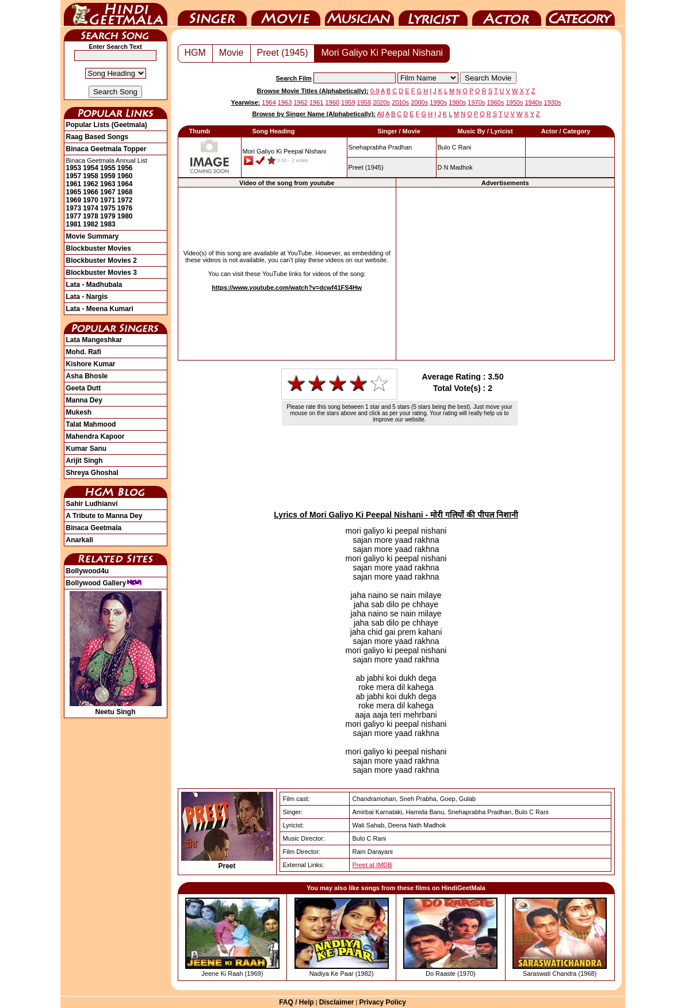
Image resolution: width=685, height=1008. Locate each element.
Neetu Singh (116, 708)
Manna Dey (84, 400)
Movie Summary (92, 236)
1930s (552, 102)
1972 (125, 200)
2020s (381, 102)
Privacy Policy (382, 1002)
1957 (74, 176)
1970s (476, 102)
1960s (495, 102)
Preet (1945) (282, 53)
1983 (108, 224)
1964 (125, 184)
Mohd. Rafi (83, 352)
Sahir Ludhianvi (92, 504)
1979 (108, 216)
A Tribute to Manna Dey (104, 516)
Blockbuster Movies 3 (101, 273)
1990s (438, 102)
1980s (457, 102)
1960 (125, 176)
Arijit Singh (84, 461)
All (380, 113)
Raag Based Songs (97, 137)
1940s (533, 102)
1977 (74, 216)
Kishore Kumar (91, 364)
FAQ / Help (296, 1002)
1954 (90, 168)
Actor (506, 13)
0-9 (375, 90)
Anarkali (79, 540)
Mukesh (79, 412)
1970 (90, 200)
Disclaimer (336, 1002)
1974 (90, 208)
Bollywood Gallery (104, 583)
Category (580, 13)
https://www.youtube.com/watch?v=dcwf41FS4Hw (287, 287)
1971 (108, 200)
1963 (108, 184)
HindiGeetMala (115, 13)
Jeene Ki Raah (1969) (232, 973)
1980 (125, 216)
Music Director (359, 13)
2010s (400, 102)
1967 (108, 192)
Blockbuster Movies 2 (101, 260)
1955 (108, 168)
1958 (90, 176)
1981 (74, 224)
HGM (195, 53)
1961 (74, 184)
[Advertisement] (505, 273)
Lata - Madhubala (94, 285)
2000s (419, 102)
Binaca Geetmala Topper (106, 149)
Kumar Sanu (86, 448)
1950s (514, 102)
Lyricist (433, 13)
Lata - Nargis (87, 297)
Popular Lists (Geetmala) (106, 125)
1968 (125, 192)
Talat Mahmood (91, 424)
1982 (90, 224)
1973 (74, 208)
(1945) (366, 167)
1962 (90, 184)
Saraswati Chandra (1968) (559, 973)
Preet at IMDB (372, 864)
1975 (108, 208)
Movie (285, 13)
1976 (125, 208)
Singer (212, 13)
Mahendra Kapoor (95, 436)
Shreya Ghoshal (92, 473)
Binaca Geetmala (94, 528)
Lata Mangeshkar (94, 340)
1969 (74, 200)
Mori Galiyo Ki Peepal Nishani (382, 53)
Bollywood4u (87, 571)
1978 (90, 216)
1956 (125, 168)
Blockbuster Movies (98, 248)
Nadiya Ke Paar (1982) (341, 973)
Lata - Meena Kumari (99, 309)
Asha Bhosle (87, 376)
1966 (90, 192)
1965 (74, 192)
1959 (108, 176)
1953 (74, 168)
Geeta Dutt (83, 388)
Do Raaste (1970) (451, 973)
